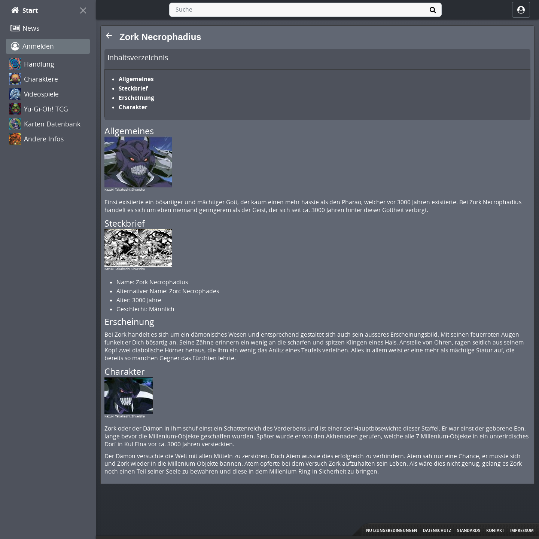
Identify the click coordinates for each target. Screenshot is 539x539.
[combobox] (305, 10)
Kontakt (495, 530)
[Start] (41, 10)
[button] (108, 35)
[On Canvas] (83, 10)
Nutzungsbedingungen (391, 530)
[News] (48, 28)
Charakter (133, 107)
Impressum (522, 530)
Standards (468, 530)
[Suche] (432, 10)
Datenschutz (437, 530)
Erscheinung (136, 98)
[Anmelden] (48, 46)
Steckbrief (133, 88)
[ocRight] (521, 10)
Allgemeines (136, 79)
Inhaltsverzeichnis (137, 57)
